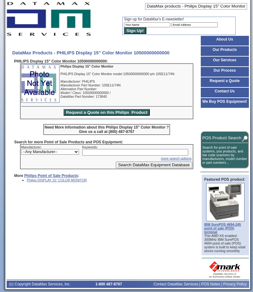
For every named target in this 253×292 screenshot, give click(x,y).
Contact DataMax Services (176, 284)
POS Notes (210, 284)
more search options (176, 158)
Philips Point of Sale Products (51, 176)
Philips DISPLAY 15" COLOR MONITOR (57, 180)
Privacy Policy (235, 284)
